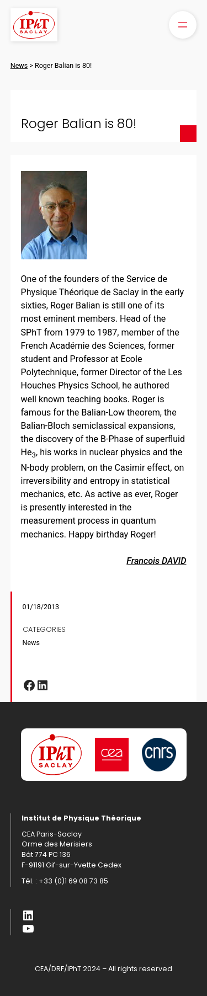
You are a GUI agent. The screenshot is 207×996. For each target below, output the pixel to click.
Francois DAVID (156, 561)
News (31, 642)
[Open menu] (183, 25)
